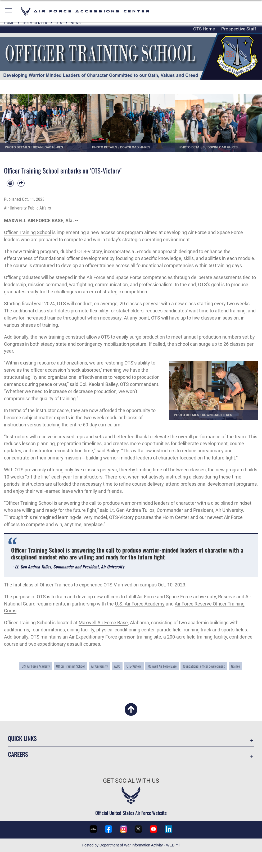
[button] (8, 11)
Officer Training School (27, 232)
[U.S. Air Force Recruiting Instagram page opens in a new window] (124, 829)
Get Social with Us (131, 780)
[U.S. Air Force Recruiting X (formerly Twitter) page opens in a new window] (138, 829)
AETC (117, 666)
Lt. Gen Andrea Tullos (132, 510)
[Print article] (10, 183)
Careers (18, 754)
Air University (99, 666)
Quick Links (22, 738)
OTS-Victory (134, 666)
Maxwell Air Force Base (103, 622)
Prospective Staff (238, 28)
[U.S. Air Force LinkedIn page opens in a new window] (169, 829)
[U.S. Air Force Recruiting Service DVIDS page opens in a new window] (93, 829)
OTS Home (204, 28)
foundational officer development (204, 666)
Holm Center (175, 517)
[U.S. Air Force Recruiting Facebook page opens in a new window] (108, 829)
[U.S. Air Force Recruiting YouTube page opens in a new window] (153, 829)
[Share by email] (21, 183)
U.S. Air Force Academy (140, 604)
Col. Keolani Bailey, (99, 384)
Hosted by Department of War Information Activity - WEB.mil (131, 845)
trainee (235, 666)
